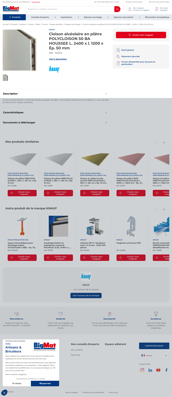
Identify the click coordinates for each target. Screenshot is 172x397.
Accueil (6, 24)
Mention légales (71, 392)
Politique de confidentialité (93, 392)
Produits (13, 24)
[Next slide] (164, 142)
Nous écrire (36, 2)
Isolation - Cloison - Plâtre (29, 24)
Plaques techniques (72, 24)
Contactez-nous (154, 346)
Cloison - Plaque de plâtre (52, 24)
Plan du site (113, 392)
